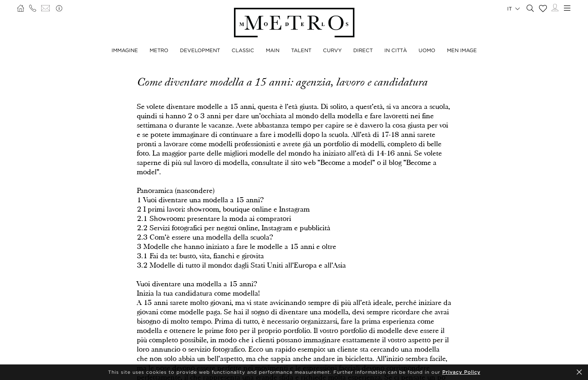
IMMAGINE (125, 50)
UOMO (427, 50)
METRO (159, 50)
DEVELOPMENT (200, 50)
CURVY (332, 50)
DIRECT (363, 50)
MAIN (272, 50)
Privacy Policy (461, 372)
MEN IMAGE (462, 50)
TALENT (301, 50)
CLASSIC (243, 50)
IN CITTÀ (395, 50)
